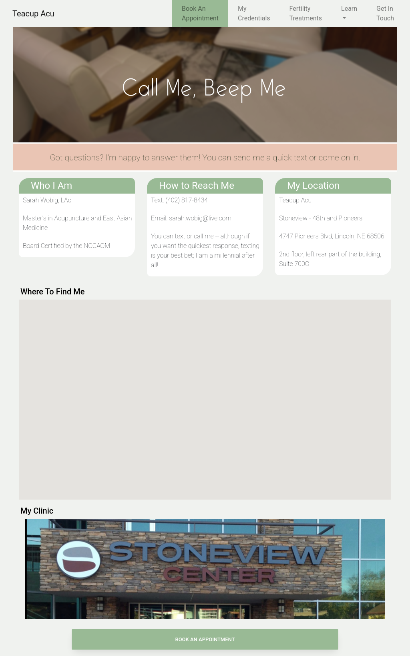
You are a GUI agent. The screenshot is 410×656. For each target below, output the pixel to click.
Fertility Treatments (305, 13)
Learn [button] (349, 8)
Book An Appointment (200, 13)
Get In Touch (385, 13)
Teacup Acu (33, 13)
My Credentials (254, 13)
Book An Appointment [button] (205, 639)
